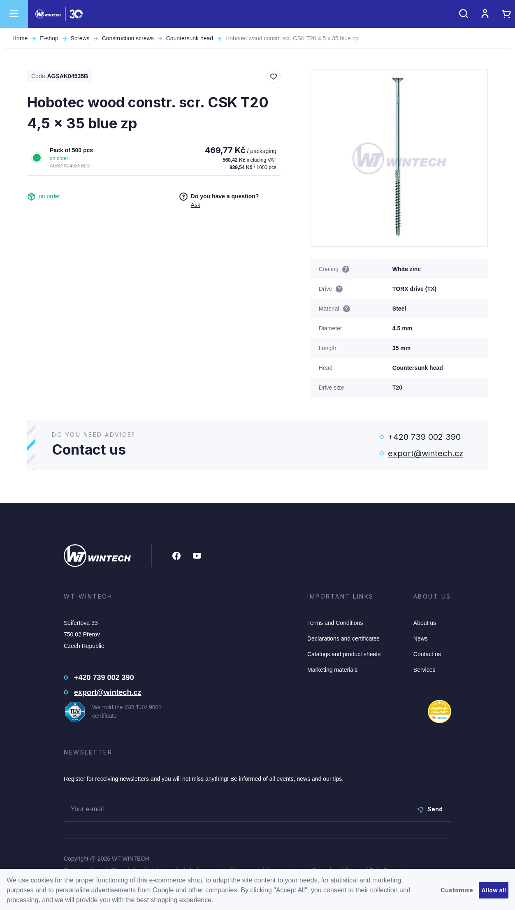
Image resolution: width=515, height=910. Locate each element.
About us (424, 623)
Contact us (427, 654)
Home (20, 38)
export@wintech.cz (425, 453)
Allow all (493, 890)
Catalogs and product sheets (343, 654)
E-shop (49, 38)
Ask (195, 205)
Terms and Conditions (335, 623)
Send (430, 809)
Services (424, 669)
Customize (457, 890)
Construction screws (128, 38)
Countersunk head (189, 38)
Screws (80, 38)
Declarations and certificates (343, 638)
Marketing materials (332, 669)
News (420, 638)
